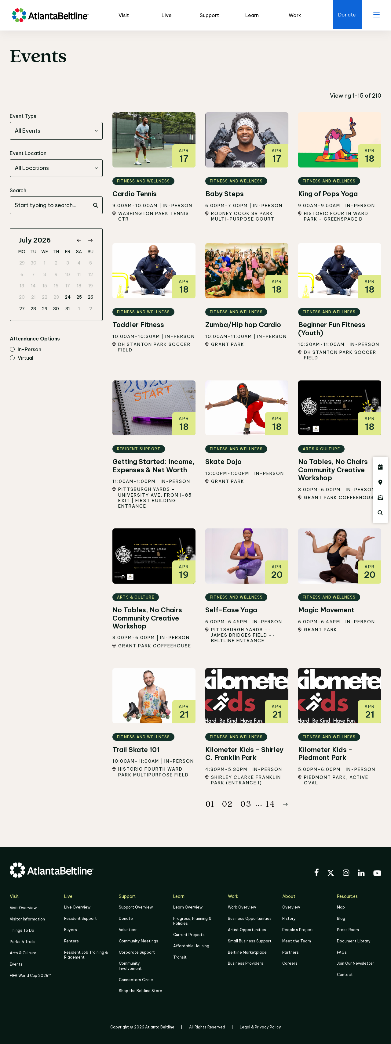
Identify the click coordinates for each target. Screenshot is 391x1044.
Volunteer (128, 929)
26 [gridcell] (90, 297)
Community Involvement (130, 965)
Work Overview (242, 907)
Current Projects (189, 934)
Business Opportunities (250, 918)
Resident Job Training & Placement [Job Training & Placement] (86, 954)
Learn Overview (188, 907)
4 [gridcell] (79, 263)
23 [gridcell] (56, 297)
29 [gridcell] (22, 263)
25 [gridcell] (79, 297)
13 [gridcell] (22, 286)
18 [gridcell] (79, 286)
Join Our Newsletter (355, 963)
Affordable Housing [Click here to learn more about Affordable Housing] (191, 946)
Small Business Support (250, 940)
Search (18, 191)
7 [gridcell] (33, 274)
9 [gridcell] (56, 274)
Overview (291, 907)
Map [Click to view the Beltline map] (341, 907)
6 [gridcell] (21, 274)
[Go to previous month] (79, 240)
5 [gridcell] (90, 263)
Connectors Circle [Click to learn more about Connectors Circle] (136, 979)
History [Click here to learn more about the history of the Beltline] (289, 918)
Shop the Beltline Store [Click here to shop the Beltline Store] (140, 990)
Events (16, 963)
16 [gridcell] (56, 286)
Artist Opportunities (247, 929)
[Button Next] (285, 804)
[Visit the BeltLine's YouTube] (377, 874)
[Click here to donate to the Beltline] (345, 15)
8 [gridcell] (44, 274)
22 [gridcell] (44, 297)
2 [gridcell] (56, 263)
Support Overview (136, 907)
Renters (71, 940)
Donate (126, 918)
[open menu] (375, 15)
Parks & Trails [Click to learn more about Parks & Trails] (22, 941)
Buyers (70, 929)
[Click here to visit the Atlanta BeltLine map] (380, 482)
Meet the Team (296, 940)
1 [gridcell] (45, 263)
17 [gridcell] (67, 286)
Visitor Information (27, 919)
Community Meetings (138, 940)
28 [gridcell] (33, 308)
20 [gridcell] (22, 297)
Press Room (348, 929)
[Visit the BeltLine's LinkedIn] (361, 874)
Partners (290, 952)
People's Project (297, 929)
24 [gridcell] (68, 297)
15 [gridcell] (44, 286)
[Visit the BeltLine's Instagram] (346, 874)
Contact (345, 974)
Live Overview (77, 907)
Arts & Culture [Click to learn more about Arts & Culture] (23, 952)
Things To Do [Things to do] (22, 930)
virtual (21, 358)
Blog (341, 918)
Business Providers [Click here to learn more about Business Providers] (245, 963)
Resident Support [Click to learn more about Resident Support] (80, 918)
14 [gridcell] (33, 286)
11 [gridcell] (79, 274)
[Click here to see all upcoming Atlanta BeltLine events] (380, 467)
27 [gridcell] (22, 308)
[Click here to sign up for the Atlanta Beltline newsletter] (380, 497)
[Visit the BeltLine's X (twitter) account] (330, 874)
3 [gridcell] (67, 263)
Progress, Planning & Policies (192, 921)
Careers (290, 963)
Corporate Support (137, 952)
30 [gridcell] (33, 263)
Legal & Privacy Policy (260, 1026)
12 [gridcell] (90, 274)
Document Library (354, 940)
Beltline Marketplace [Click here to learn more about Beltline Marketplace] (247, 952)
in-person (25, 349)
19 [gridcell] (90, 286)
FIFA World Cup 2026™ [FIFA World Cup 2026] (30, 974)
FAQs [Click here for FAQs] (342, 952)
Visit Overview (23, 908)
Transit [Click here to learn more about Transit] (180, 957)
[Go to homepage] (50, 15)
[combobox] (56, 131)
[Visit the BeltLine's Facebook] (316, 873)
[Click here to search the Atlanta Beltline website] (380, 512)
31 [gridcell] (67, 308)
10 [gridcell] (67, 274)
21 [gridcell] (33, 297)
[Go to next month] (90, 240)
